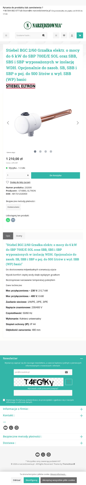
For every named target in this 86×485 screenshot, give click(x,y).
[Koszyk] (80, 35)
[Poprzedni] (8, 123)
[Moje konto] (72, 35)
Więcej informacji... (58, 474)
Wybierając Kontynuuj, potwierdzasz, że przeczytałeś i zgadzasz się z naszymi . (40, 401)
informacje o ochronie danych (19, 402)
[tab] (8, 235)
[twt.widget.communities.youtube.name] (5, 427)
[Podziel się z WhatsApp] (8, 219)
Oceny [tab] (19, 235)
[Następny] (77, 123)
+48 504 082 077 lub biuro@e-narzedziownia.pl (27, 10)
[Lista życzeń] (64, 35)
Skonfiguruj (31, 480)
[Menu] (6, 35)
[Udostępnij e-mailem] (13, 219)
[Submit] (66, 372)
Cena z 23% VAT (12, 163)
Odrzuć (16, 480)
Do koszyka (55, 175)
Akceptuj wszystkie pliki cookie (58, 480)
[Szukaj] (43, 35)
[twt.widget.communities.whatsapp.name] (11, 427)
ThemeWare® (69, 464)
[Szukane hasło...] (27, 35)
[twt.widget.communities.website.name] (16, 427)
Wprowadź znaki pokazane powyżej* (43, 388)
